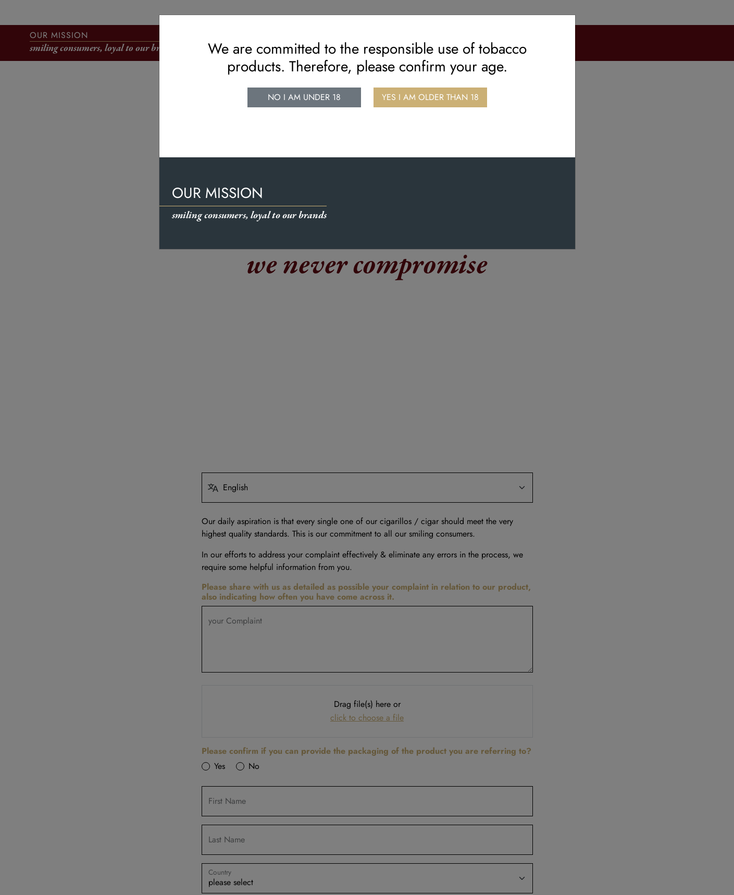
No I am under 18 (304, 97)
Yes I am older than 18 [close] (430, 97)
